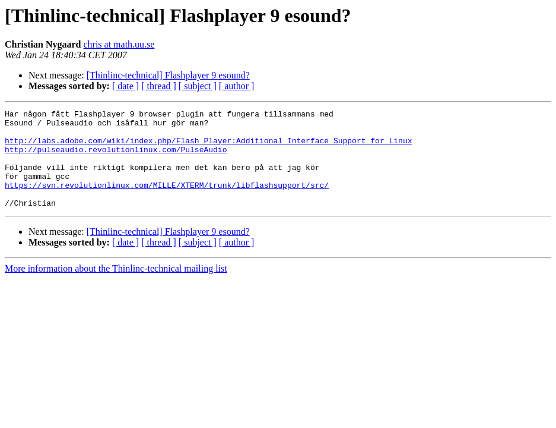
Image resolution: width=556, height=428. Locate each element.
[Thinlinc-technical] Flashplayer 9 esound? (168, 75)
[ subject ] (198, 86)
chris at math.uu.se (118, 44)
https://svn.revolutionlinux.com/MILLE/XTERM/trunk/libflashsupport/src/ (167, 201)
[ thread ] (158, 86)
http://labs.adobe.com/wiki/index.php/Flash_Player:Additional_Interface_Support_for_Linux (208, 147)
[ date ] (125, 86)
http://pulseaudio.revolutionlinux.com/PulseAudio (116, 158)
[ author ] (237, 86)
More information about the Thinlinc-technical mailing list (116, 288)
